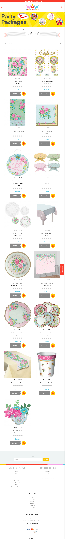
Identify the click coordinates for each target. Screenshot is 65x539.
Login (32, 497)
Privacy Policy (32, 508)
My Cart (32, 503)
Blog (17, 478)
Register (32, 499)
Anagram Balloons (48, 473)
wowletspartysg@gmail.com (34, 520)
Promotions (17, 480)
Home (5, 29)
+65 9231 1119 (35, 518)
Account (32, 501)
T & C (32, 510)
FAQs (16, 484)
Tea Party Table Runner (17, 383)
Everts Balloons (48, 476)
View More (15, 93)
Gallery (17, 473)
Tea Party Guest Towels (17, 131)
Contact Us (62, 269)
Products (11, 29)
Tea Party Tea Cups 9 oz (47, 383)
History (32, 505)
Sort (6, 43)
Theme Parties (19, 29)
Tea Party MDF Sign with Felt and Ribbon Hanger (18, 183)
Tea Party (27, 29)
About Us (17, 476)
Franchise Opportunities (48, 478)
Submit (46, 459)
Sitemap (17, 489)
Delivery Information (17, 487)
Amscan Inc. (48, 471)
